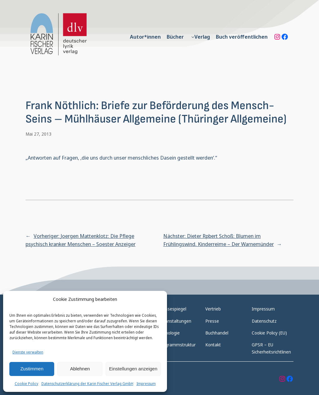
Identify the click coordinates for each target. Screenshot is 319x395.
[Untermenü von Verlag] (192, 36)
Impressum (146, 383)
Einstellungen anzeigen (133, 368)
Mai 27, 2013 (38, 134)
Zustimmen (31, 368)
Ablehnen (80, 368)
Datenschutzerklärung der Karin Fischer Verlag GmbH (87, 383)
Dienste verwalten (27, 352)
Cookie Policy (26, 383)
